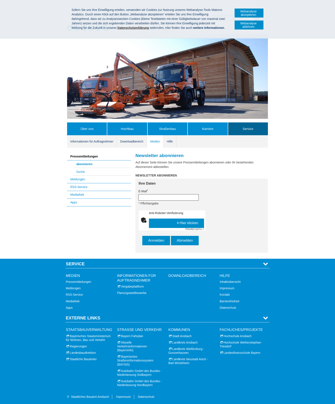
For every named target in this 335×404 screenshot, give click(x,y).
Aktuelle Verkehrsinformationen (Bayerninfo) (132, 346)
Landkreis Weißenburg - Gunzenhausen (186, 350)
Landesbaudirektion (83, 352)
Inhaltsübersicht (230, 282)
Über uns (87, 129)
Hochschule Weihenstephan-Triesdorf (241, 344)
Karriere (207, 129)
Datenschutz (228, 307)
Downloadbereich (131, 141)
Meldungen (77, 179)
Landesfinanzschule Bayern (242, 352)
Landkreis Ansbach (185, 342)
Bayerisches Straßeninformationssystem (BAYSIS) (135, 360)
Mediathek (77, 194)
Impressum (227, 288)
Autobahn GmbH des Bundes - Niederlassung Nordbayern (139, 383)
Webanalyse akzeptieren (248, 13)
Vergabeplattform (132, 286)
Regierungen (78, 346)
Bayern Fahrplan (132, 336)
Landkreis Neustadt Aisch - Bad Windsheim (188, 361)
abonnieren (84, 164)
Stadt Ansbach (182, 336)
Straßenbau (167, 129)
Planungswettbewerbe (132, 293)
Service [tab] (75, 263)
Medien (155, 141)
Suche (80, 171)
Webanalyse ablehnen (248, 25)
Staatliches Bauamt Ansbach (90, 396)
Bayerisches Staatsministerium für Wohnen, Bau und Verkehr (88, 338)
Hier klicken (189, 223)
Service (248, 129)
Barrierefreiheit (229, 301)
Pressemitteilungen (84, 156)
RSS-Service (78, 187)
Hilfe (170, 141)
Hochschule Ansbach (238, 336)
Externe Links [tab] (83, 318)
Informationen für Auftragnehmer (91, 141)
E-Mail (143, 191)
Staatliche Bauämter (83, 359)
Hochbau (127, 129)
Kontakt (225, 294)
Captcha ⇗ (194, 229)
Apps (73, 202)
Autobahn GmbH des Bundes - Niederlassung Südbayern (139, 372)
